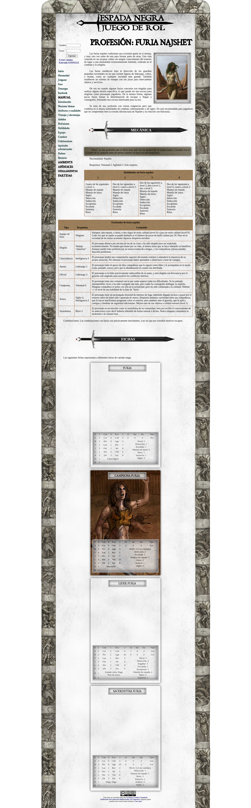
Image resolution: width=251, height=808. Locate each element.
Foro (60, 84)
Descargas (63, 88)
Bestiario (62, 158)
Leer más (138, 801)
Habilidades (64, 128)
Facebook (62, 93)
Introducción (64, 102)
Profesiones (63, 124)
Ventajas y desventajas (69, 115)
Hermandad (63, 75)
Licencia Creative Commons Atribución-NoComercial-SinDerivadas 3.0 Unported (124, 798)
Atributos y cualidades (69, 110)
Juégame (62, 80)
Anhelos (62, 119)
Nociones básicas (66, 106)
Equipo (61, 132)
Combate (62, 137)
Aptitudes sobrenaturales (65, 147)
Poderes (61, 153)
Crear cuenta (66, 60)
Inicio (61, 71)
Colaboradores (65, 141)
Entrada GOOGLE (69, 62)
